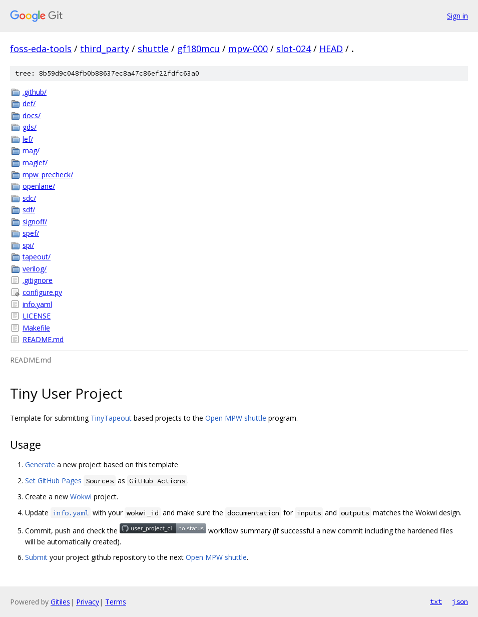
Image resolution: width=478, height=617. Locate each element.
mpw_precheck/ (48, 174)
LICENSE (37, 316)
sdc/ (29, 198)
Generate (40, 464)
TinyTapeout (111, 418)
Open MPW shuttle (235, 418)
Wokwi (81, 496)
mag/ (31, 150)
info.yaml (37, 304)
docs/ (32, 115)
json (460, 601)
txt (436, 601)
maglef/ (35, 162)
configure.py (42, 292)
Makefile (36, 328)
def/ (29, 103)
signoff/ (35, 221)
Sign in (457, 16)
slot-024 (293, 49)
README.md (43, 339)
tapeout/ (37, 256)
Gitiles (60, 601)
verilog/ (35, 268)
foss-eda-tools (41, 49)
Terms (115, 601)
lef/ (28, 139)
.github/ (35, 92)
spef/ (31, 233)
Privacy (87, 601)
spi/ (28, 245)
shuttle (153, 49)
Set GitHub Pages (53, 480)
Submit (36, 557)
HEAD (331, 49)
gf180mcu (198, 49)
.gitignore (38, 280)
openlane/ (39, 186)
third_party (104, 49)
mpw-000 (248, 49)
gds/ (30, 127)
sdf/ (29, 209)
